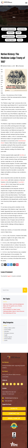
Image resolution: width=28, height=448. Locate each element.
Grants (20, 40)
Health (18, 33)
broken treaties (4, 180)
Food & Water (22, 29)
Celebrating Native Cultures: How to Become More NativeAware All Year (13, 312)
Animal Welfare (21, 36)
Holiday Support (10, 40)
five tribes (22, 155)
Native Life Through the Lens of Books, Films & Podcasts (12, 307)
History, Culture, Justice (8, 29)
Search (25, 290)
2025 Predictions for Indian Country (11, 309)
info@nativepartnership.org (11, 398)
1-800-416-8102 (8, 401)
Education (10, 33)
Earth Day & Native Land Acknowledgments (13, 304)
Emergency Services (8, 36)
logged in (9, 276)
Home (14, 17)
